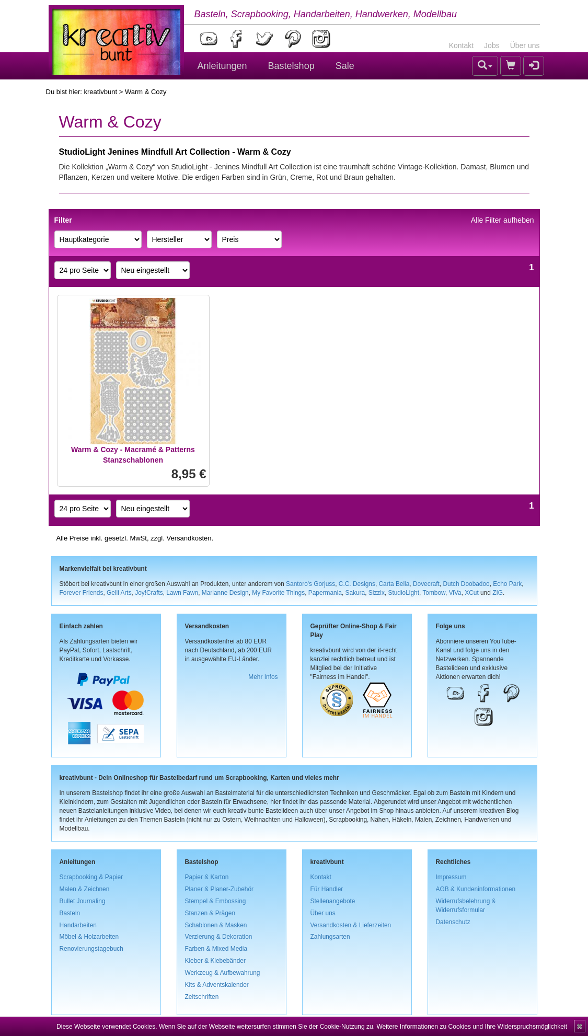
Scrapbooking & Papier (91, 877)
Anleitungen (222, 66)
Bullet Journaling (83, 901)
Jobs (492, 45)
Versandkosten (188, 538)
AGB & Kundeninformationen (476, 889)
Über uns (525, 45)
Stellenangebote (332, 901)
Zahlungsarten (330, 936)
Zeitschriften (202, 996)
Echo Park (507, 584)
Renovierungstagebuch (91, 948)
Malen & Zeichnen (85, 889)
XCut (471, 592)
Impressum (451, 877)
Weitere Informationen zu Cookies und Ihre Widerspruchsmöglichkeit (471, 1026)
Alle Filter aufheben (502, 220)
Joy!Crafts (149, 592)
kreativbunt (100, 92)
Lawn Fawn (182, 592)
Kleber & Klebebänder (215, 960)
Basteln (70, 913)
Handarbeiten (78, 925)
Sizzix (376, 592)
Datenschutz (453, 922)
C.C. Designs (357, 584)
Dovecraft (426, 584)
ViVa (455, 592)
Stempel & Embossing (215, 901)
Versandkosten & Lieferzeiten (350, 925)
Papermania (325, 592)
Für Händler (326, 889)
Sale (345, 66)
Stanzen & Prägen (210, 913)
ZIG (497, 592)
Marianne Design (225, 592)
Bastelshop (291, 66)
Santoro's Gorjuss (310, 584)
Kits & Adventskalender (217, 984)
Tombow (433, 592)
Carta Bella (394, 584)
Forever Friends (81, 592)
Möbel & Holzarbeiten (89, 936)
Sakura (355, 592)
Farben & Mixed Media (216, 948)
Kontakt (461, 45)
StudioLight (403, 592)
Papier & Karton (207, 877)
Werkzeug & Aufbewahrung (222, 972)
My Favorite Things (278, 592)
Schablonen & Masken (216, 925)
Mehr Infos (263, 677)
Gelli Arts (119, 592)
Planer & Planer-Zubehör (219, 889)
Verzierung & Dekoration (218, 936)
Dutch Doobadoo (466, 584)
